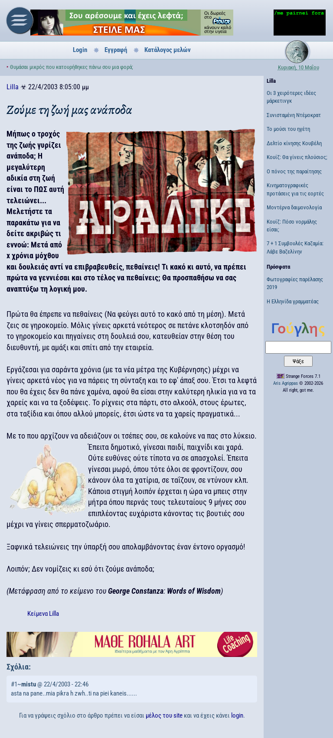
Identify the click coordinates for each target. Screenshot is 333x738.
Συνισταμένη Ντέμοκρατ (294, 115)
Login (80, 50)
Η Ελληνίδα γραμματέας (293, 301)
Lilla (13, 87)
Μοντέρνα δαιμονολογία (294, 207)
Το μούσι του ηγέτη (288, 129)
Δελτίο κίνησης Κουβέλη (294, 143)
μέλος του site (164, 715)
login (237, 715)
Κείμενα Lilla (43, 614)
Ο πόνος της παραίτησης (294, 171)
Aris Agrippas (285, 383)
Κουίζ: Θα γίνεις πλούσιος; (297, 157)
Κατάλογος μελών (167, 50)
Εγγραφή (115, 50)
